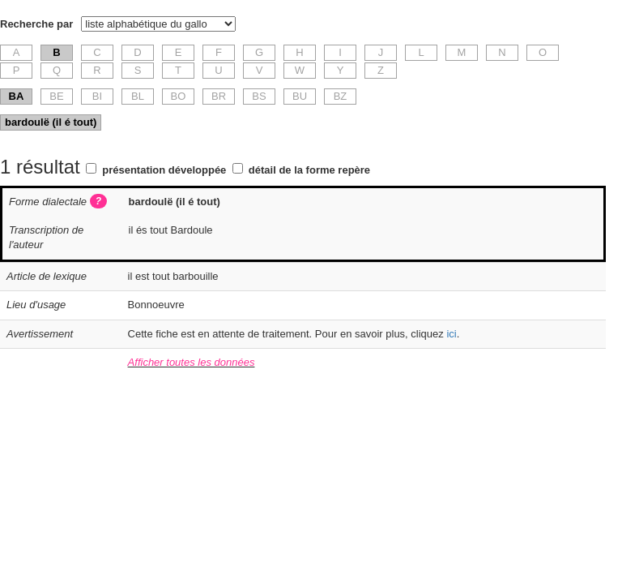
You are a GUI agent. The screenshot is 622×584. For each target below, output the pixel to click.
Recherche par (36, 24)
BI (97, 96)
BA (16, 96)
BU (299, 96)
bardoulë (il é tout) (50, 122)
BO (178, 96)
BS (259, 96)
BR (218, 96)
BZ (340, 96)
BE (56, 96)
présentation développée (164, 170)
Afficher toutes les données (191, 362)
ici (451, 334)
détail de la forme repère (309, 170)
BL (137, 96)
